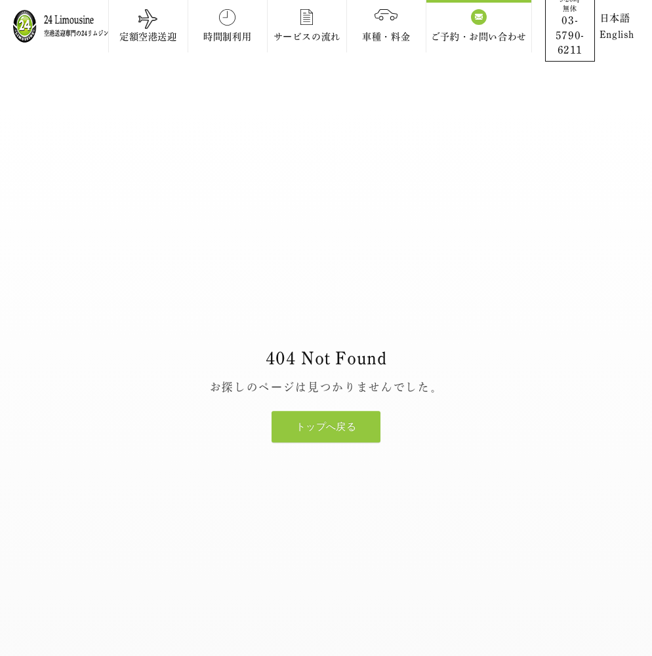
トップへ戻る (326, 427)
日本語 (615, 18)
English (617, 34)
